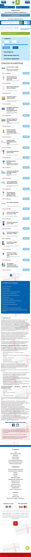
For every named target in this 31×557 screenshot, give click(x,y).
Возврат (15, 472)
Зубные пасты (6, 297)
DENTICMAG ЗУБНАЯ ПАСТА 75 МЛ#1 (13, 87)
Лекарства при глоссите (8, 302)
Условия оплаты (15, 482)
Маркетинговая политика (15, 463)
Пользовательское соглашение (15, 471)
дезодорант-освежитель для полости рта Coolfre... (13, 265)
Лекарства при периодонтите (9, 304)
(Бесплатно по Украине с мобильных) (15, 12)
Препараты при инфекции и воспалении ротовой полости (14, 310)
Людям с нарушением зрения (15, 19)
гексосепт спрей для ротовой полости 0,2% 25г (13, 172)
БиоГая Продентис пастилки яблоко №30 (12, 120)
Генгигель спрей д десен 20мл (12, 242)
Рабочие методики (15, 477)
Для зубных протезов (8, 299)
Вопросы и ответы (15, 484)
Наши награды (15, 458)
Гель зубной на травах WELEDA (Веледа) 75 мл (11, 194)
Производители (15, 487)
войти (17, 3)
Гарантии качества (15, 481)
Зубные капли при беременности (10, 295)
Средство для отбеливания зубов (11, 291)
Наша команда (15, 457)
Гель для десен (6, 290)
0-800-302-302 (15, 10)
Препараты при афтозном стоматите (11, 300)
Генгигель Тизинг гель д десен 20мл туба (12, 254)
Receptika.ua (10, 418)
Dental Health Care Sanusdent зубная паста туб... (12, 78)
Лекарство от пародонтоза (9, 293)
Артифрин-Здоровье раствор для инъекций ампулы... (12, 109)
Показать (6, 47)
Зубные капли (6, 288)
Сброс (15, 47)
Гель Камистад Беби (12, 202)
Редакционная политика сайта (15, 479)
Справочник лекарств (15, 486)
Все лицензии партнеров (16, 518)
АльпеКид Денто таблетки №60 (11, 97)
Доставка (15, 474)
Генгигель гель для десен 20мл (12, 223)
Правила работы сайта (15, 453)
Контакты (15, 495)
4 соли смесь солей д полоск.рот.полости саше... (12, 69)
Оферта (15, 476)
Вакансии (15, 455)
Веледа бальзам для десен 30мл (13, 151)
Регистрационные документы (15, 460)
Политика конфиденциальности (15, 469)
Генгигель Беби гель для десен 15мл (12, 213)
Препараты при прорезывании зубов (11, 308)
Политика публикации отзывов (15, 462)
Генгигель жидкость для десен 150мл (12, 232)
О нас (15, 452)
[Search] (20, 22)
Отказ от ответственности (15, 489)
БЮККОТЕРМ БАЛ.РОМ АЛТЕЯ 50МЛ (11, 142)
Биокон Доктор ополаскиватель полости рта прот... (12, 131)
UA (28, 22)
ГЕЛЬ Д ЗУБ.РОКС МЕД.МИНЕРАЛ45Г (12, 182)
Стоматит (4, 306)
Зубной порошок (6, 286)
